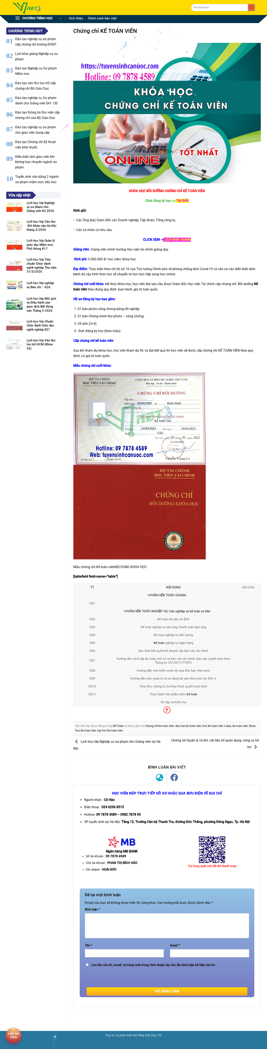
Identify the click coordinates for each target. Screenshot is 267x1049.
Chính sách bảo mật (102, 18)
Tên (88, 945)
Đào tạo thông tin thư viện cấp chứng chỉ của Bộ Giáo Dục (37, 115)
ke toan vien (240, 726)
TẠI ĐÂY (182, 201)
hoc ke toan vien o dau (216, 726)
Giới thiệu (76, 18)
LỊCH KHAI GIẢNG (177, 240)
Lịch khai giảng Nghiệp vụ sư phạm (36, 56)
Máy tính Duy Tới (150, 1035)
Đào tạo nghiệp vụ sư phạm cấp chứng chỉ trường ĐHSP (35, 41)
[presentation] (116, 979)
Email (175, 945)
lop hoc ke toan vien (110, 730)
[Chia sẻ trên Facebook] (167, 710)
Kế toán (159, 643)
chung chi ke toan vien (159, 726)
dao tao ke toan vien (188, 726)
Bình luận (92, 909)
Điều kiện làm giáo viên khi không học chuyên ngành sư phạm (36, 162)
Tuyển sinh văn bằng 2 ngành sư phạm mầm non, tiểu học (37, 179)
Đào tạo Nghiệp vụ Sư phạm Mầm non (36, 71)
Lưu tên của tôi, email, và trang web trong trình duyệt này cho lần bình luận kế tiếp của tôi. (153, 965)
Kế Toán (118, 726)
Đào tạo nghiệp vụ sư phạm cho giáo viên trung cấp (35, 130)
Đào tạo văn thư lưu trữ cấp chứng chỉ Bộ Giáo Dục (35, 85)
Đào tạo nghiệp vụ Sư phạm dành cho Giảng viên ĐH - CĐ (36, 100)
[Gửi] (251, 7)
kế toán (192, 694)
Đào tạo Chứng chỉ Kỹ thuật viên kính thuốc (35, 144)
